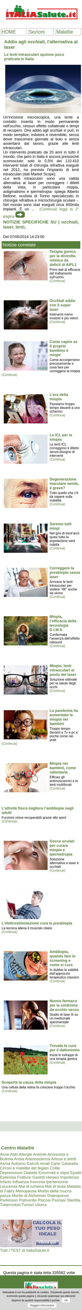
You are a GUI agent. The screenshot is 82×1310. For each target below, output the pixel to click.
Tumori (27, 1205)
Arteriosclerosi (37, 1159)
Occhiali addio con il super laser (62, 305)
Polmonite (28, 1200)
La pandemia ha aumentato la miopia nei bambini (64, 717)
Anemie (40, 1154)
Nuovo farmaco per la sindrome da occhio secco (64, 1005)
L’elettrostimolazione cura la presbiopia (37, 923)
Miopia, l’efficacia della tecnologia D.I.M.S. (63, 623)
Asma (5, 1163)
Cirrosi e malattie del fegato (24, 1168)
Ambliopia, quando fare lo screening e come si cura (63, 958)
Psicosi (44, 1200)
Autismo (18, 1163)
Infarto (5, 1182)
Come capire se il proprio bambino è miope (63, 348)
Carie (55, 1163)
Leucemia (8, 1186)
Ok (66, 1300)
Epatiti (75, 1172)
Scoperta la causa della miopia (29, 1082)
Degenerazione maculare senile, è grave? (64, 483)
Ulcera (41, 1205)
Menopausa (26, 1191)
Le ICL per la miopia (61, 437)
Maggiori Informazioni (42, 1305)
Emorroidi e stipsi (54, 1172)
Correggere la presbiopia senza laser (65, 572)
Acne (4, 1154)
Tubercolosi (10, 1205)
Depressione (11, 1172)
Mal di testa (55, 1186)
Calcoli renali (38, 1163)
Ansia (19, 1159)
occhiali (69, 222)
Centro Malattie (17, 1147)
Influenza (21, 1182)
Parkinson (9, 1200)
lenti (20, 227)
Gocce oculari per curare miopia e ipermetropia (62, 847)
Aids (14, 1154)
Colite (55, 1168)
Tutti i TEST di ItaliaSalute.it (24, 1250)
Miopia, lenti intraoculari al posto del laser (63, 670)
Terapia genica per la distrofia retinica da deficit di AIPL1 (63, 258)
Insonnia (37, 1182)
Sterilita (73, 1200)
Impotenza (69, 1177)
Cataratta (69, 1163)
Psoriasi (59, 1200)
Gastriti (38, 1177)
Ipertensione (57, 1182)
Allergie (25, 1154)
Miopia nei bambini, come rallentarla (63, 767)
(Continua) (57, 281)
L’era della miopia (59, 397)
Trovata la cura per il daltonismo (65, 1048)
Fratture (24, 1177)
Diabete (30, 1172)
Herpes (52, 1177)
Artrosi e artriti (63, 1159)
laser (8, 227)
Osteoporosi (58, 1195)
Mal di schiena (31, 1186)
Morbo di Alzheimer (29, 1195)
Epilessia (8, 1177)
